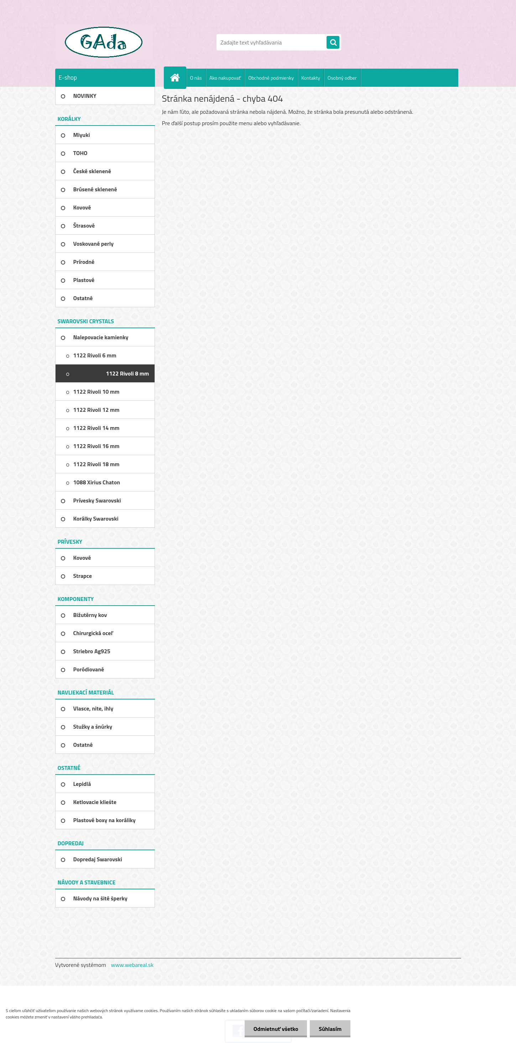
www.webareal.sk (132, 964)
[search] (333, 42)
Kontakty (310, 77)
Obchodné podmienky (271, 77)
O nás (196, 77)
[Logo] (104, 42)
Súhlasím (330, 1029)
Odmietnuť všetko (275, 1029)
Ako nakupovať (225, 77)
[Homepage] (178, 77)
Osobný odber (342, 77)
